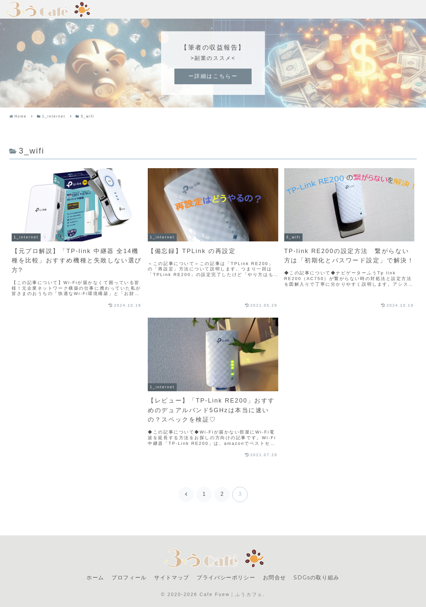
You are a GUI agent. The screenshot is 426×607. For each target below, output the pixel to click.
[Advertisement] (76, 366)
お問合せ (274, 577)
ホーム (95, 577)
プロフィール (129, 577)
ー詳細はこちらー (213, 76)
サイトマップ (171, 577)
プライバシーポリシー (226, 577)
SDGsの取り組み (316, 577)
